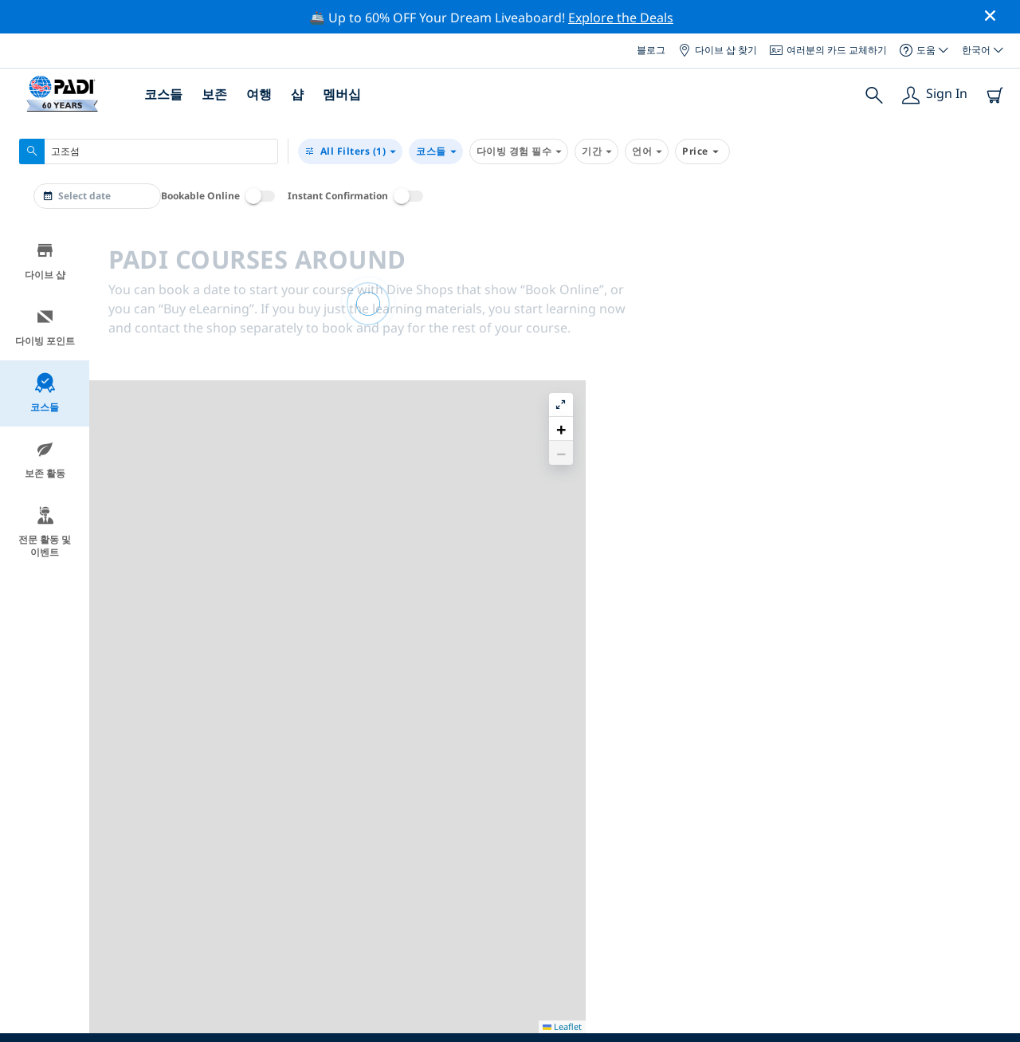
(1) (350, 151)
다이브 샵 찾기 (717, 50)
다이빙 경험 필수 (519, 151)
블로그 (651, 50)
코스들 (163, 94)
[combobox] (148, 151)
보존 (214, 94)
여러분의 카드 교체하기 (828, 50)
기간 (596, 151)
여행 (259, 94)
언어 (646, 151)
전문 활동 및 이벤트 (44, 532)
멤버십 (342, 94)
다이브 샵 (45, 261)
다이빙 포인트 (45, 327)
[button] (995, 277)
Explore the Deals (620, 17)
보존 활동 (45, 459)
